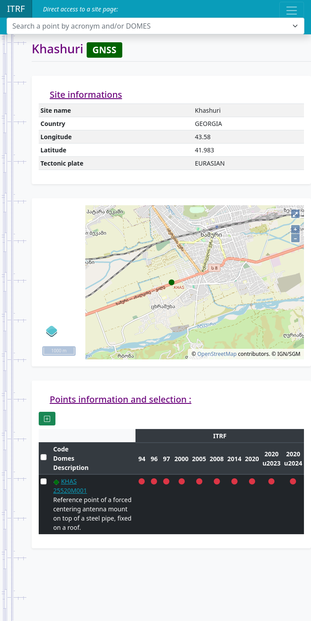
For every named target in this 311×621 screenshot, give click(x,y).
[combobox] (155, 26)
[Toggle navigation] (291, 10)
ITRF (16, 9)
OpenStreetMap (216, 354)
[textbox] (150, 26)
